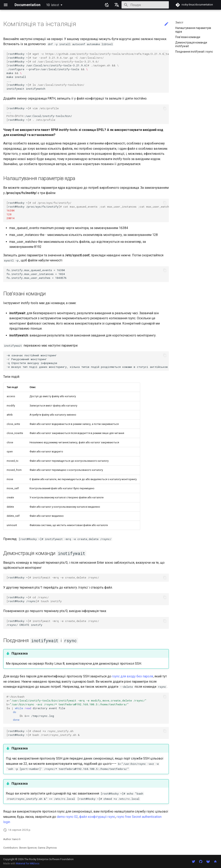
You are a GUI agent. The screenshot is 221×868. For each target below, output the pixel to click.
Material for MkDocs (27, 863)
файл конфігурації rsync (97, 817)
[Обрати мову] (117, 5)
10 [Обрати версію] (52, 5)
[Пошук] (145, 4)
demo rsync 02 (67, 817)
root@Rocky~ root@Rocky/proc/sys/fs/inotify (87, 210)
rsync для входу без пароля (132, 676)
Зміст (179, 22)
